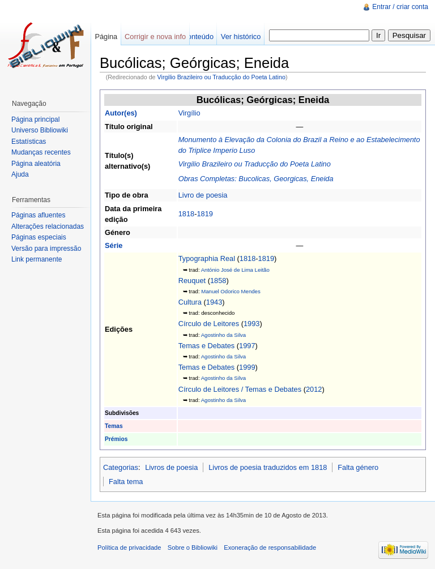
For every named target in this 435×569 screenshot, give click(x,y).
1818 (186, 213)
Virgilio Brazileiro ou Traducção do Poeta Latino (221, 77)
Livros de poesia (171, 467)
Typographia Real (206, 258)
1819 (204, 213)
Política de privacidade (129, 547)
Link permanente (36, 259)
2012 (314, 389)
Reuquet (192, 280)
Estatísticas (28, 142)
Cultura (190, 302)
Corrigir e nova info (155, 36)
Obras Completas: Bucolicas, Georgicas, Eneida (256, 178)
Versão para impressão (46, 249)
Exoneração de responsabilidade (270, 547)
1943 (214, 302)
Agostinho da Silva (223, 335)
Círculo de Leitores (208, 323)
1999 (247, 367)
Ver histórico (241, 36)
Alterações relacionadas (47, 226)
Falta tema (126, 481)
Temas (114, 426)
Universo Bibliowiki (39, 130)
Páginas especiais (38, 237)
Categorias (120, 467)
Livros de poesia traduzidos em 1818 (267, 467)
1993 (251, 323)
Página (106, 36)
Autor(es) (121, 113)
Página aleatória (36, 164)
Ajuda (20, 174)
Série (113, 245)
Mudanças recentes (41, 152)
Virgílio (189, 113)
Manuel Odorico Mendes (231, 291)
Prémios (116, 439)
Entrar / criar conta (400, 7)
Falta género (358, 467)
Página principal (35, 119)
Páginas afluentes (38, 215)
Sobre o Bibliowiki (193, 547)
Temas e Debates (206, 345)
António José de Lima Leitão (235, 270)
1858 (218, 280)
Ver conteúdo (192, 36)
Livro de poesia (203, 195)
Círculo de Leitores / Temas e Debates (239, 389)
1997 (247, 345)
